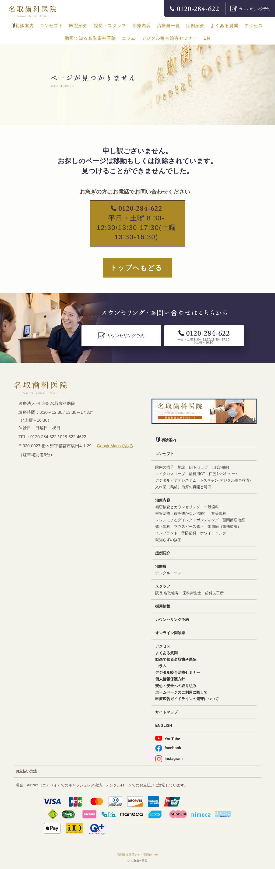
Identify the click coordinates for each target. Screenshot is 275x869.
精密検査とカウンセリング (177, 507)
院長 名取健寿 (167, 593)
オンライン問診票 (170, 633)
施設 (181, 467)
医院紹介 (78, 25)
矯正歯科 (162, 526)
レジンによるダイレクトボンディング (187, 520)
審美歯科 (218, 513)
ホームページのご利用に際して (181, 692)
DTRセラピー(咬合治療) (209, 467)
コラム (129, 38)
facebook (168, 748)
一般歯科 (211, 507)
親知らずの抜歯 (168, 540)
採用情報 (162, 606)
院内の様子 (164, 467)
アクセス (253, 25)
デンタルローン (168, 573)
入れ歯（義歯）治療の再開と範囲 (183, 487)
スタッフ (162, 586)
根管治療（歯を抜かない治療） (181, 513)
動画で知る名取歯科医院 (90, 38)
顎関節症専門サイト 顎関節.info (137, 854)
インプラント (166, 533)
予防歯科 (188, 533)
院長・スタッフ (110, 25)
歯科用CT (197, 474)
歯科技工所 (214, 593)
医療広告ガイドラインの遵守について (187, 699)
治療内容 (141, 25)
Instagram (169, 758)
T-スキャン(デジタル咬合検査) (225, 480)
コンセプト (51, 25)
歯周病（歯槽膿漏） (224, 526)
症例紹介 (195, 25)
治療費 (160, 566)
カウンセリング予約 (172, 619)
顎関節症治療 (233, 520)
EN (207, 38)
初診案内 (23, 25)
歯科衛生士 (192, 593)
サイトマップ (166, 712)
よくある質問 (225, 25)
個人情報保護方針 (170, 679)
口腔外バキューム (224, 474)
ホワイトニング (213, 533)
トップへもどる (136, 267)
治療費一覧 (168, 25)
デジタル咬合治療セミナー (170, 38)
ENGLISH (163, 725)
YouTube (167, 738)
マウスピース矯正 (189, 526)
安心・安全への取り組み (175, 686)
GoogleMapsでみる (115, 446)
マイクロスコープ (170, 474)
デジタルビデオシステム (175, 480)
